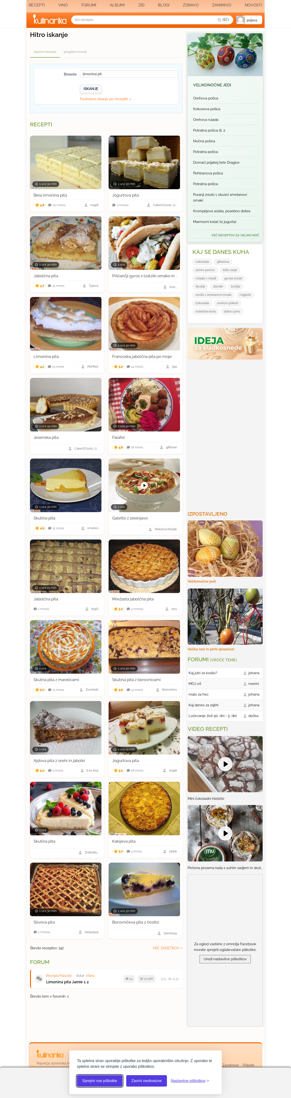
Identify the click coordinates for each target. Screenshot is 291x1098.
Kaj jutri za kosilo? (203, 673)
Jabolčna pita (46, 275)
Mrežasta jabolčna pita (133, 599)
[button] (249, 19)
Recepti (37, 5)
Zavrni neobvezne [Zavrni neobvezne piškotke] (146, 1081)
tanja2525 (91, 932)
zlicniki (218, 286)
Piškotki (248, 1065)
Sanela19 (170, 933)
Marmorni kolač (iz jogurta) (214, 222)
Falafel (118, 437)
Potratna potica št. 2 (209, 130)
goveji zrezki (233, 278)
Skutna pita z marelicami (56, 679)
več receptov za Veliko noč (235, 235)
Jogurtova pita (125, 195)
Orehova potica (205, 98)
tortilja (235, 286)
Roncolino (169, 689)
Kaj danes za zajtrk (204, 705)
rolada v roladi (206, 278)
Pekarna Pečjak (166, 529)
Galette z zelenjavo (130, 518)
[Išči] (223, 19)
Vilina (90, 976)
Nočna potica (204, 141)
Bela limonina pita (50, 195)
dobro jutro (232, 311)
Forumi (88, 5)
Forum (40, 962)
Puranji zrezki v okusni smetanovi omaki (220, 198)
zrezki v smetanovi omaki (213, 295)
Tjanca (93, 285)
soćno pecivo (205, 270)
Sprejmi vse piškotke (99, 1081)
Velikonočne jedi (212, 85)
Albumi (117, 5)
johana (253, 673)
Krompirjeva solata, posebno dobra (221, 211)
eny (174, 609)
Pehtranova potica (208, 173)
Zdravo (191, 5)
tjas (174, 366)
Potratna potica (205, 152)
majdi (94, 205)
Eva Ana (92, 770)
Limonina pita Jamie (64, 982)
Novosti (253, 5)
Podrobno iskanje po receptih (104, 99)
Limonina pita (46, 356)
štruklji (200, 286)
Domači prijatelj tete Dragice (216, 162)
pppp (173, 851)
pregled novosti (75, 52)
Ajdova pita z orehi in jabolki (59, 760)
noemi (253, 684)
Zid (141, 5)
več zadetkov (166, 948)
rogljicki (245, 295)
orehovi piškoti (227, 303)
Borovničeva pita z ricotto (135, 922)
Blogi (164, 5)
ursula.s (92, 528)
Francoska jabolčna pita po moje (142, 356)
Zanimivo (221, 5)
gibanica (223, 261)
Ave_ (173, 287)
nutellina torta (206, 311)
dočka (253, 716)
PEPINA (92, 366)
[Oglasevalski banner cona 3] (225, 433)
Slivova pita (44, 922)
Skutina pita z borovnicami (136, 679)
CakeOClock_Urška (165, 205)
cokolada (202, 261)
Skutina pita (44, 518)
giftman (171, 447)
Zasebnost (230, 1065)
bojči (94, 609)
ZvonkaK (92, 689)
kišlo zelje (230, 270)
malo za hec (199, 694)
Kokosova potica (206, 109)
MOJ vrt (195, 684)
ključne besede (45, 52)
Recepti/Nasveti (59, 976)
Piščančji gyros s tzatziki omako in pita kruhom (155, 275)
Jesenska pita (46, 437)
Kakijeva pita (123, 841)
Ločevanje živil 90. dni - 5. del (213, 716)
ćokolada (202, 303)
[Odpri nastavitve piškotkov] (190, 1081)
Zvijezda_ (91, 852)
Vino (63, 5)
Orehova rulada (205, 120)
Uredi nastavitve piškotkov (225, 959)
